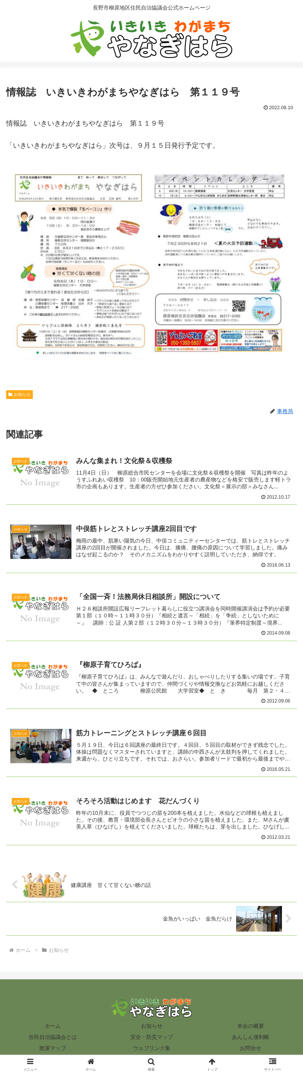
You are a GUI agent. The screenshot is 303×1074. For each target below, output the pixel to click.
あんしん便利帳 (250, 1038)
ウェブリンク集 (151, 1049)
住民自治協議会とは (53, 1038)
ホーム (53, 1027)
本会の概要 (250, 1027)
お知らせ (19, 394)
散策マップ (52, 1049)
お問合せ (250, 1049)
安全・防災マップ (151, 1038)
